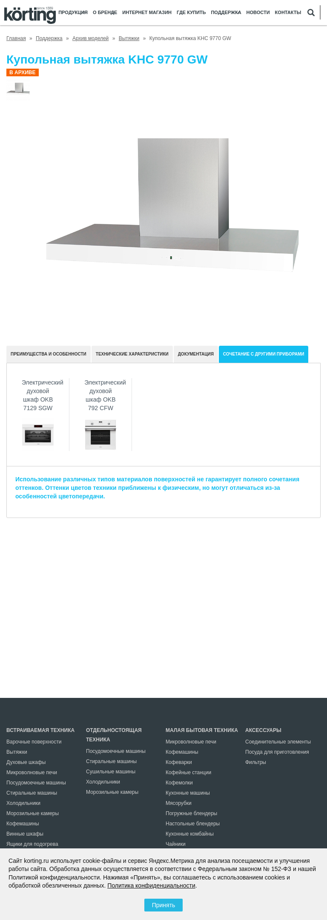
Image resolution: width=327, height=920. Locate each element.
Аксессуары (263, 730)
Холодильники (23, 803)
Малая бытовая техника (202, 730)
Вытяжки (16, 752)
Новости (258, 12)
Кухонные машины (188, 793)
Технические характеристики (132, 354)
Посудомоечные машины (36, 783)
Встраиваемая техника (40, 730)
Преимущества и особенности (48, 354)
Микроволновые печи (31, 772)
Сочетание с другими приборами (263, 354)
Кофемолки (179, 783)
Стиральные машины (31, 793)
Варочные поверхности (33, 742)
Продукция (73, 12)
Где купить (191, 12)
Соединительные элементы (278, 742)
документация (196, 354)
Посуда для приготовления (277, 752)
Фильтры (255, 762)
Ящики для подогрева (32, 844)
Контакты (288, 12)
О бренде (105, 12)
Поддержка (226, 12)
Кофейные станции (188, 772)
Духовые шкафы (26, 762)
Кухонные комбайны (190, 834)
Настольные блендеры (193, 824)
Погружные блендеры (191, 813)
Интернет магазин (147, 12)
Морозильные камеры (32, 813)
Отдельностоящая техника (114, 735)
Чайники (176, 844)
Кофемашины (22, 824)
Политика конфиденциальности (151, 885)
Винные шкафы (24, 834)
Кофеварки (179, 762)
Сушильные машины (110, 772)
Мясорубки (179, 803)
